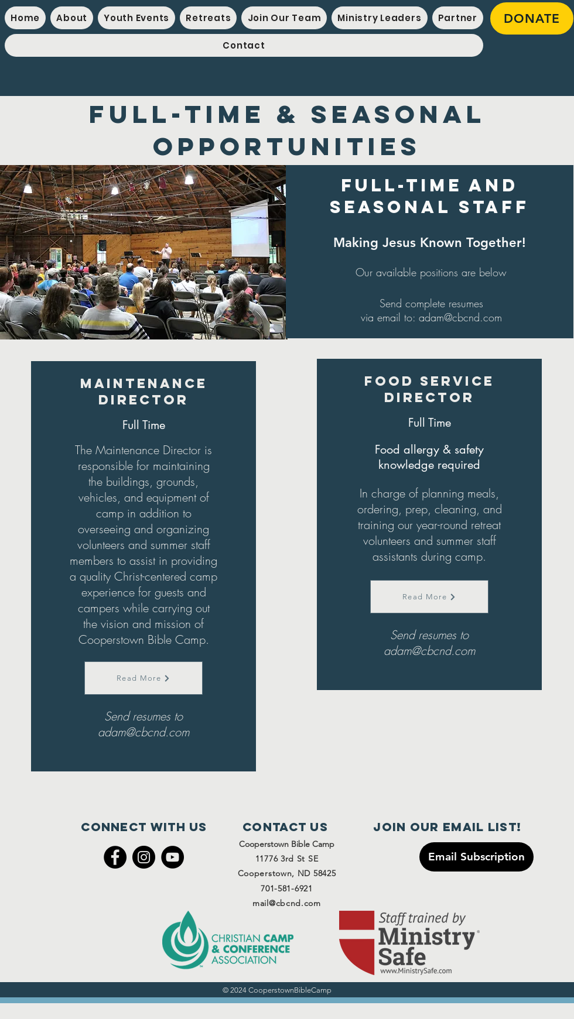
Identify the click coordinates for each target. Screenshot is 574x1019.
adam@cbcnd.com (460, 317)
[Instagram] (143, 857)
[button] (136, 17)
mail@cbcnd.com (286, 903)
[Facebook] (115, 857)
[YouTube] (172, 857)
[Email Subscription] (476, 857)
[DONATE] (531, 18)
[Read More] (143, 678)
